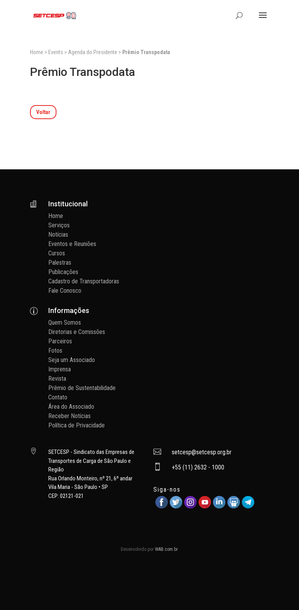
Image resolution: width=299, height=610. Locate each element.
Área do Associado (71, 406)
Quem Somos (64, 322)
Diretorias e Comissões (76, 332)
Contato (57, 397)
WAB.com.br (166, 549)
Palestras (59, 262)
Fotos (55, 350)
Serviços (59, 225)
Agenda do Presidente (92, 52)
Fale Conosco (64, 290)
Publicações (63, 272)
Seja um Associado (71, 360)
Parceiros (60, 341)
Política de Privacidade (76, 425)
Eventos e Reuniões (72, 244)
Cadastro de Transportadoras (83, 281)
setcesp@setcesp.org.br (202, 452)
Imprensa (59, 369)
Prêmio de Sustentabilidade (82, 388)
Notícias (58, 234)
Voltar (43, 112)
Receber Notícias (69, 416)
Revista (57, 378)
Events (55, 52)
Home (36, 52)
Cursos (56, 253)
